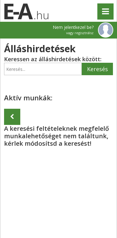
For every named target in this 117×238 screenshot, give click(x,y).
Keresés (97, 69)
